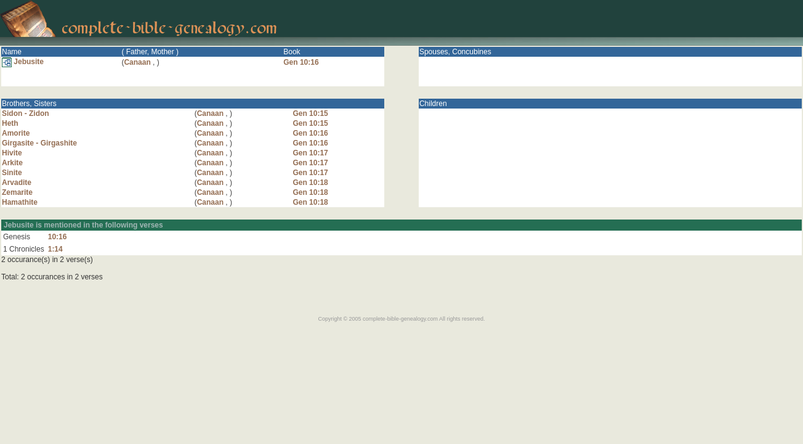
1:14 (55, 249)
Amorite (16, 133)
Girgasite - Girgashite (39, 143)
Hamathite (20, 202)
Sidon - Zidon (25, 113)
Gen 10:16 (300, 62)
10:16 (57, 236)
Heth (10, 123)
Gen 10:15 (310, 113)
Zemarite (17, 192)
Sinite (12, 172)
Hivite (12, 153)
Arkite (12, 162)
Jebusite (23, 61)
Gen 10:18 (310, 182)
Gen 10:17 (310, 153)
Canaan (137, 62)
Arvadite (16, 182)
